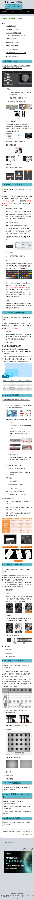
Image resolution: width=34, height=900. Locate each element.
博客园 (4, 11)
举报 (30, 834)
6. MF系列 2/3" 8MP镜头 (13, 46)
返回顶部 (31, 849)
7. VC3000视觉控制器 (12, 49)
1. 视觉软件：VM (11, 26)
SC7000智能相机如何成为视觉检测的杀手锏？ (16, 400)
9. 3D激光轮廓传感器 (12, 56)
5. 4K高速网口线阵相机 (12, 42)
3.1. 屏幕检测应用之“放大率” (18, 35)
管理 (28, 11)
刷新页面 (25, 849)
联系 (20, 11)
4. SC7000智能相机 (11, 39)
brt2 (20, 831)
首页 (13, 11)
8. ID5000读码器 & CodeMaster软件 (16, 53)
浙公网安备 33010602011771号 (11, 896)
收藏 (27, 834)
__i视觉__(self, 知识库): (12, 2)
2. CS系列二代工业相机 (12, 29)
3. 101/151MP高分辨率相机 (13, 33)
